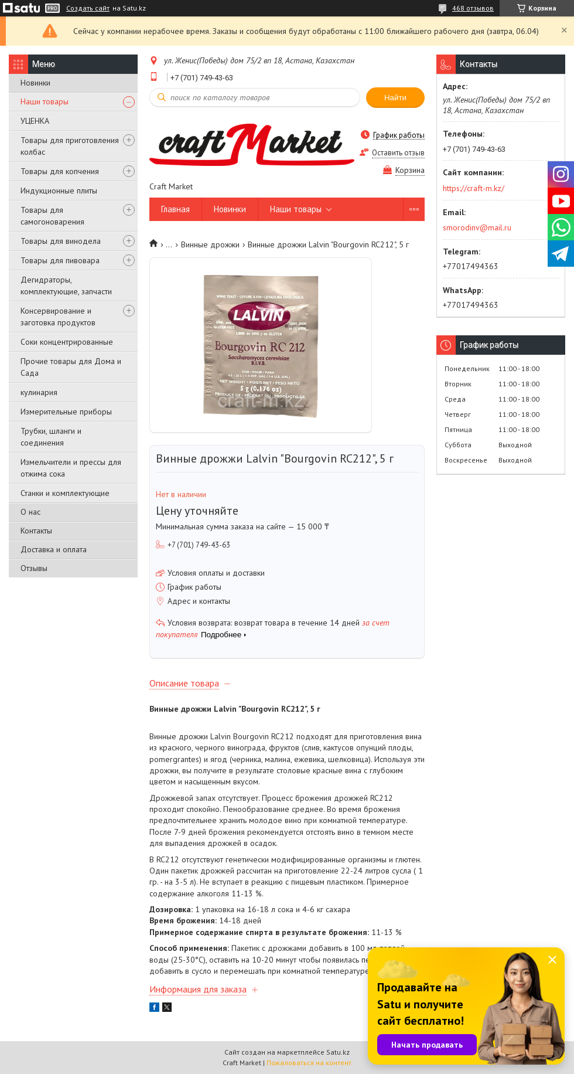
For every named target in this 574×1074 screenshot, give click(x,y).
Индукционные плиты (58, 190)
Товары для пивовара (60, 260)
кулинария (38, 392)
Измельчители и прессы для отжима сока (70, 468)
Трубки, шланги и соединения (50, 437)
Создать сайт (88, 8)
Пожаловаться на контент (308, 1062)
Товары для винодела (60, 241)
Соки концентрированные (66, 342)
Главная (175, 209)
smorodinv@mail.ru (477, 227)
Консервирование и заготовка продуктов (57, 316)
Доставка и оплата (53, 549)
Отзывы (33, 568)
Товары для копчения (59, 171)
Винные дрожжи (210, 244)
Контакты (36, 530)
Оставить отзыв (398, 153)
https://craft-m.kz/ (473, 188)
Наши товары (44, 101)
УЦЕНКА (34, 120)
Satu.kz (338, 1052)
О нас (30, 512)
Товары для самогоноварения (52, 216)
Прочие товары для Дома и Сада (70, 367)
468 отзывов (473, 8)
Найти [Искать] (395, 97)
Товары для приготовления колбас (69, 146)
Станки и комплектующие (65, 493)
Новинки (35, 82)
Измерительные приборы (66, 411)
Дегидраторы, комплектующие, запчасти (66, 285)
